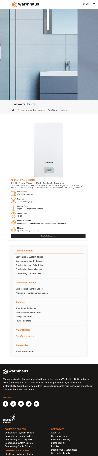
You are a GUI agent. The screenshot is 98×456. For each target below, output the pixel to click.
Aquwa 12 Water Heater (23, 180)
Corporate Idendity (60, 453)
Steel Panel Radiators (26, 308)
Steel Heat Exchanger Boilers (29, 289)
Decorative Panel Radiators (29, 312)
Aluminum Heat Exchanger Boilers (32, 293)
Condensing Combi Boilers (28, 273)
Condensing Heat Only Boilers (30, 265)
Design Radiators (24, 316)
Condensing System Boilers (29, 269)
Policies (55, 446)
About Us (56, 432)
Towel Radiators (23, 320)
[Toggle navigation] (94, 4)
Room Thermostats (25, 351)
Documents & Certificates (64, 449)
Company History (60, 436)
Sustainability (58, 443)
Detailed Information (48, 236)
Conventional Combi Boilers (29, 261)
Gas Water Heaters (25, 336)
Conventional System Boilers (29, 257)
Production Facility (60, 439)
